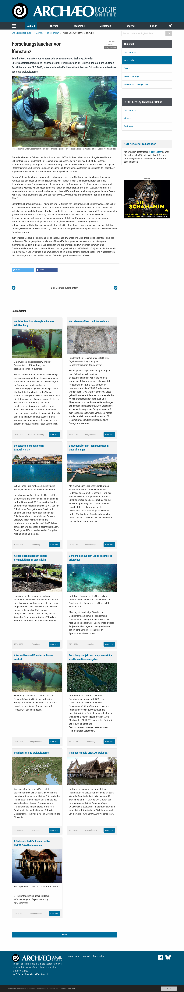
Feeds (127, 68)
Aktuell (31, 26)
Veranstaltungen (132, 76)
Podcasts (128, 126)
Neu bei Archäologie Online (137, 84)
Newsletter (156, 151)
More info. (72, 988)
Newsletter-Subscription (141, 144)
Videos (127, 118)
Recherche (79, 26)
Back (64, 934)
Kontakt (86, 956)
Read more (54, 434)
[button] (23, 270)
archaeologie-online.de (22, 33)
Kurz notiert (53, 33)
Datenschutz (99, 956)
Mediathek (105, 26)
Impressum (73, 956)
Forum (153, 26)
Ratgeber (130, 26)
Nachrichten (130, 52)
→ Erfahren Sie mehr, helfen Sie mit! (30, 974)
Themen (54, 26)
